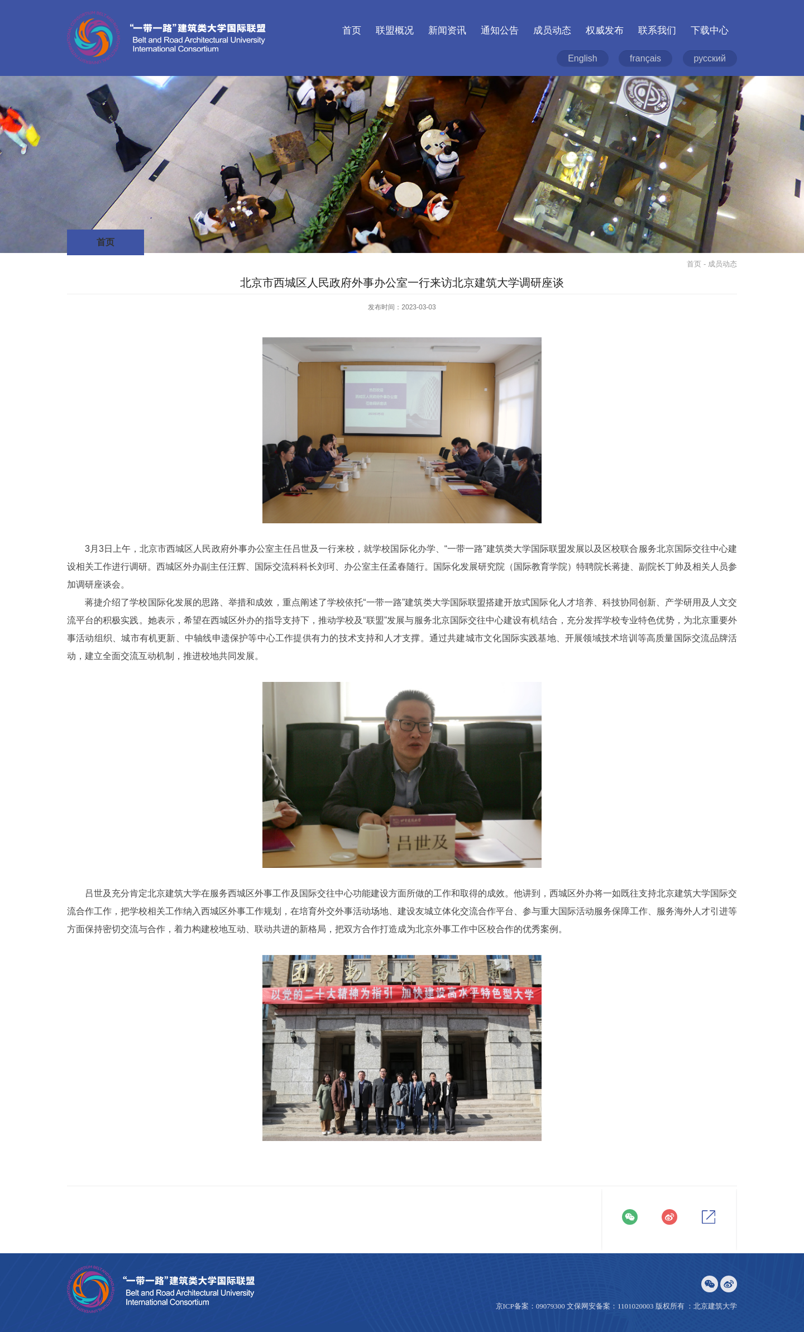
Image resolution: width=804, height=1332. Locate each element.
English (582, 58)
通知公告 (500, 30)
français (645, 58)
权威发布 (605, 30)
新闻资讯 (447, 30)
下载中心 (710, 30)
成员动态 (552, 30)
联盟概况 (395, 30)
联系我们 (657, 30)
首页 (351, 30)
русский (710, 58)
